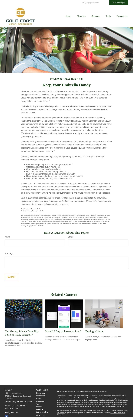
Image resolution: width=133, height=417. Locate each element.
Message (9, 253)
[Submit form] (11, 277)
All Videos (40, 415)
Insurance (40, 401)
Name (7, 237)
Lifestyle (39, 409)
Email (70, 237)
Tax (37, 404)
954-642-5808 (16, 393)
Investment (40, 396)
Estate (39, 398)
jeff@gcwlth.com (90, 3)
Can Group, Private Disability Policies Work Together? (22, 333)
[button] (68, 16)
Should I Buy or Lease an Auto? (63, 331)
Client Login (119, 3)
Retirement (40, 393)
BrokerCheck (102, 391)
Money (39, 407)
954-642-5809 (71, 3)
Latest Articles (42, 412)
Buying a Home (94, 331)
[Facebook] (104, 2)
